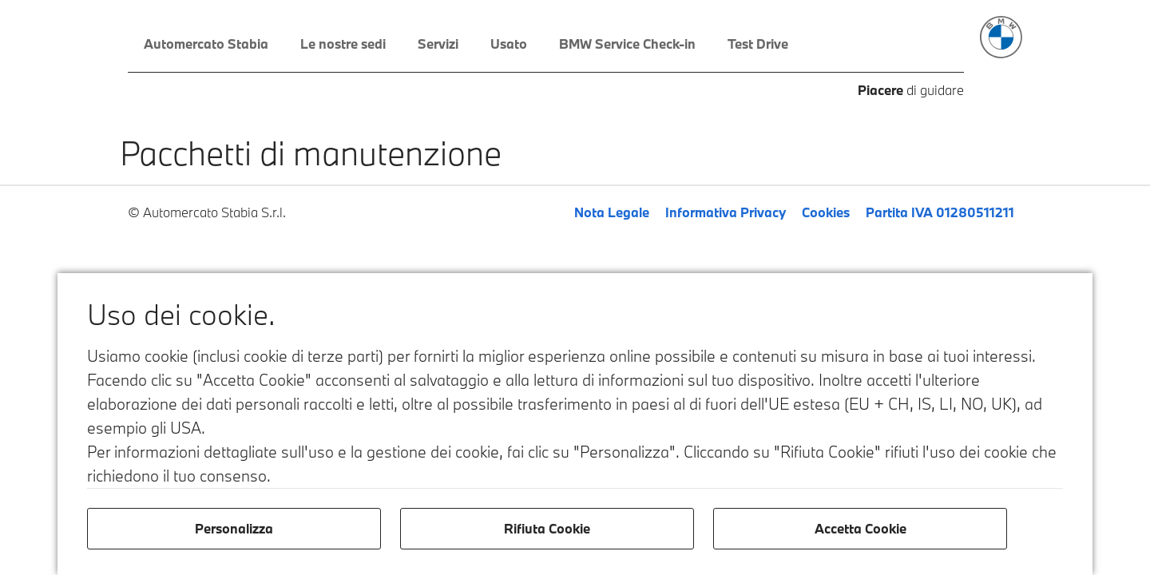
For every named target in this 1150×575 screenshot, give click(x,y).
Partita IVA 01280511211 (940, 212)
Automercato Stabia (206, 43)
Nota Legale (611, 212)
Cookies (826, 212)
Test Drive (758, 43)
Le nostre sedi (343, 43)
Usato (508, 43)
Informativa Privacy (725, 212)
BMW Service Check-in (627, 43)
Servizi (438, 43)
